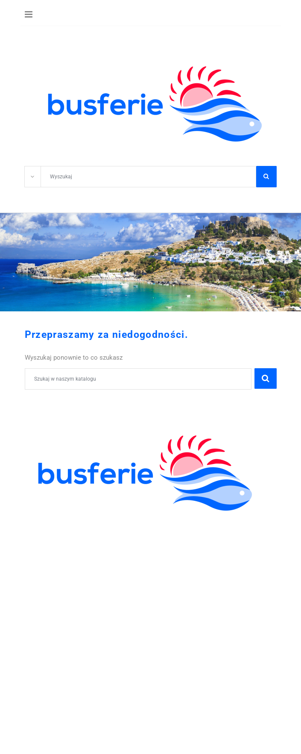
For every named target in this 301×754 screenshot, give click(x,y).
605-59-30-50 (102, 595)
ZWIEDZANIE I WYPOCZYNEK (72, 548)
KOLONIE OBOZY (52, 520)
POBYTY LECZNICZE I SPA (67, 576)
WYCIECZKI (43, 557)
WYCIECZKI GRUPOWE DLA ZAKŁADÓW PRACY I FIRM (113, 585)
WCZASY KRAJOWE (57, 566)
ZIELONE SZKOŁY (53, 538)
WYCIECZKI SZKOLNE (60, 529)
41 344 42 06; (54, 595)
